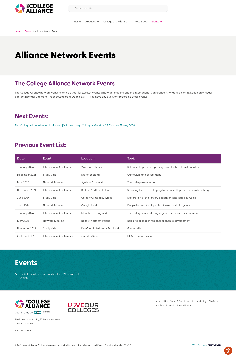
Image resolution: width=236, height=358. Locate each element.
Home (77, 21)
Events (156, 21)
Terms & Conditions (180, 301)
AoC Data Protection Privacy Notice (173, 306)
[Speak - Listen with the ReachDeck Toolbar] (228, 351)
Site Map (213, 301)
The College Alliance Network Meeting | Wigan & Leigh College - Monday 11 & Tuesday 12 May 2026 (75, 125)
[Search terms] (118, 8)
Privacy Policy (199, 301)
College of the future (116, 21)
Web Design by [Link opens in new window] (206, 345)
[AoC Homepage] (34, 8)
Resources (141, 21)
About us (92, 21)
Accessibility (161, 301)
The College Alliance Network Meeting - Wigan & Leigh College (49, 276)
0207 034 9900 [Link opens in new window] (26, 331)
